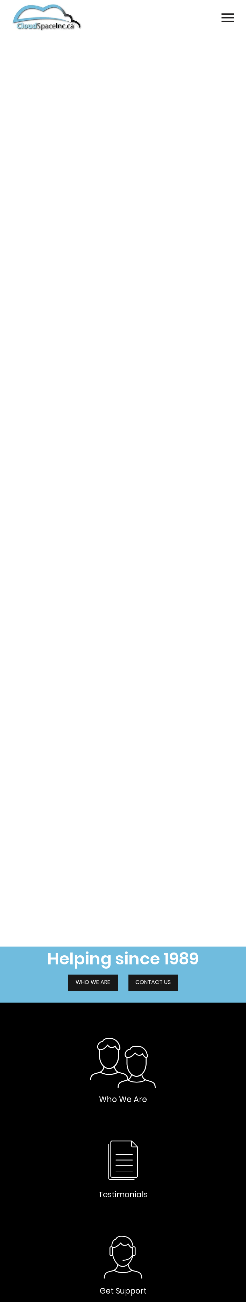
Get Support (123, 1290)
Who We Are (123, 1099)
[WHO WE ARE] (93, 983)
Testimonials (123, 1194)
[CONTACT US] (153, 983)
